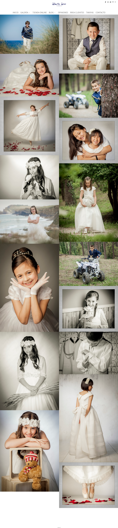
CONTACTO (100, 12)
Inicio (15, 12)
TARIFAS (90, 12)
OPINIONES (63, 12)
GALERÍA (24, 12)
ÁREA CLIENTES (77, 12)
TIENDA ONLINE (40, 12)
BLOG (51, 12)
